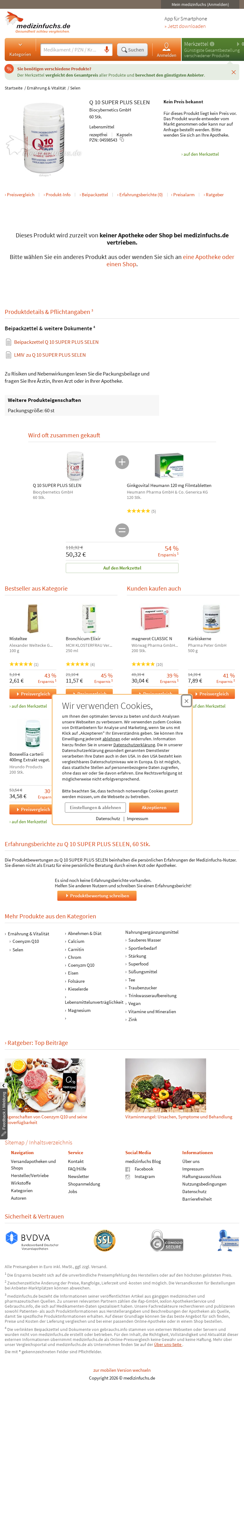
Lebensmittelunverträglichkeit (94, 1002)
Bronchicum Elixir (83, 638)
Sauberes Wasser (144, 940)
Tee (131, 980)
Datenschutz (108, 818)
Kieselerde (78, 989)
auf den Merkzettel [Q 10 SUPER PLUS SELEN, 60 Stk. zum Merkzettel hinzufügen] (201, 154)
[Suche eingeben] (70, 49)
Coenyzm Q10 (26, 941)
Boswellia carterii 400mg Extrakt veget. (29, 757)
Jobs (72, 1191)
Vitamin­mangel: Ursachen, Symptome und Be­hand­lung (178, 1116)
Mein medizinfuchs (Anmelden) (200, 4)
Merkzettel (196, 43)
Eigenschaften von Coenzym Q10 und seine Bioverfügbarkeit (46, 1119)
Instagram (140, 1176)
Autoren (18, 1198)
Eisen (73, 973)
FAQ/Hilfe (77, 1169)
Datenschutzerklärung (134, 745)
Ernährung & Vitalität (46, 88)
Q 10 (94, 102)
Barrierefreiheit (197, 1199)
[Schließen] (233, 72)
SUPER (109, 102)
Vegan (134, 1004)
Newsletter (78, 1176)
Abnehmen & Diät (84, 933)
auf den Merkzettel (29, 706)
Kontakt (76, 1161)
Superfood (138, 964)
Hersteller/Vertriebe (30, 1175)
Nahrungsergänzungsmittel (152, 932)
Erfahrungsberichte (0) (141, 194)
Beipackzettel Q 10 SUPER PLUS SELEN (56, 341)
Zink (132, 1019)
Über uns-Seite (168, 1344)
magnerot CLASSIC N (152, 638)
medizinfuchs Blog (143, 1161)
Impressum (137, 818)
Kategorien (20, 49)
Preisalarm (184, 194)
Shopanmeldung (84, 1184)
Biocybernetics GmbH (110, 110)
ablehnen (111, 739)
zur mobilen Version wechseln (122, 1370)
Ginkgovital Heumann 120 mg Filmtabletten (169, 485)
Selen (75, 88)
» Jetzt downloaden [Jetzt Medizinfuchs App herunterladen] (185, 26)
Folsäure (76, 981)
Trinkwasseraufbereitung (152, 995)
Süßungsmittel (142, 972)
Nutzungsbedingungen (204, 1184)
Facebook (139, 1169)
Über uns (191, 1161)
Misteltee (18, 638)
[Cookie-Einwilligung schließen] (186, 701)
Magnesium (79, 1010)
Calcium (76, 941)
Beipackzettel (95, 194)
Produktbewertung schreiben (97, 896)
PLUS (126, 102)
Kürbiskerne (199, 638)
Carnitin (76, 949)
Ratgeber (215, 194)
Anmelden (166, 49)
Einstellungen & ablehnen (95, 807)
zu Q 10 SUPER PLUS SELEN (50, 354)
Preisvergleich (20, 194)
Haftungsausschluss (201, 1176)
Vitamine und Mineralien (152, 1011)
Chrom (74, 957)
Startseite (14, 88)
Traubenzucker (142, 988)
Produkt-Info (58, 194)
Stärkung (137, 956)
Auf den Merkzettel (122, 568)
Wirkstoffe (21, 1183)
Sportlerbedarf (142, 948)
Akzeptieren (154, 807)
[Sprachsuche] (106, 50)
